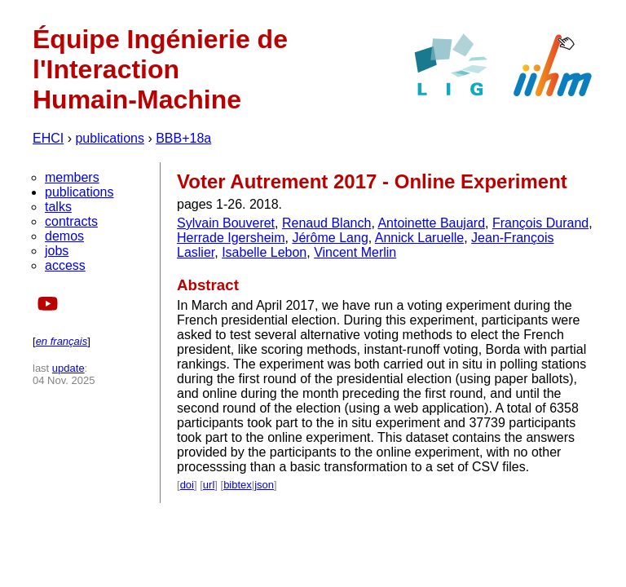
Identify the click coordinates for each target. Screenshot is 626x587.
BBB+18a (183, 138)
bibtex (237, 485)
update (68, 368)
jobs (56, 251)
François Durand (540, 223)
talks (58, 207)
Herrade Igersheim (231, 238)
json (264, 485)
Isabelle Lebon (264, 252)
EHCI (48, 138)
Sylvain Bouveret (226, 223)
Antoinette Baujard (431, 223)
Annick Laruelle (419, 238)
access (65, 265)
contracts (71, 221)
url (208, 485)
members (72, 177)
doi (187, 485)
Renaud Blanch (326, 223)
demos (64, 236)
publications (109, 138)
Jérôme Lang (330, 238)
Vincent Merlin (355, 252)
